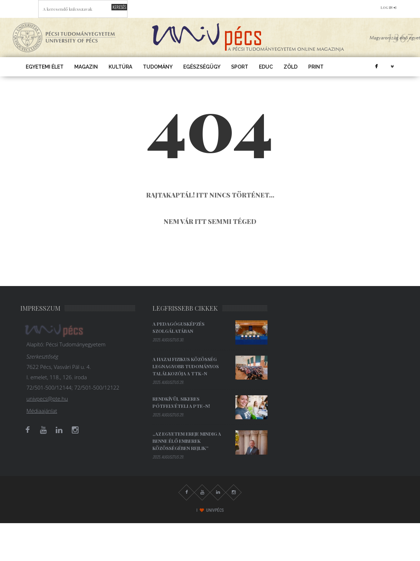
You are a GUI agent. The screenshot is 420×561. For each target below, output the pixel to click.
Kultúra (120, 67)
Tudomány (157, 67)
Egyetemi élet (45, 67)
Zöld (291, 67)
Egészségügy (201, 67)
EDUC (266, 67)
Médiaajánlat (41, 410)
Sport (239, 67)
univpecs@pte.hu (47, 398)
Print (316, 67)
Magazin (86, 67)
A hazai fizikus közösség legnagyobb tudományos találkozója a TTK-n (185, 366)
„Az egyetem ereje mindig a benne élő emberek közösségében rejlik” (186, 441)
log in (388, 7)
